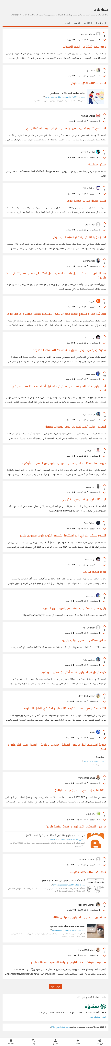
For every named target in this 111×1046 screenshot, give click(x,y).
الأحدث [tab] (77, 23)
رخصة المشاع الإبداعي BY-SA (60, 1027)
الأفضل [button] (65, 23)
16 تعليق (71, 456)
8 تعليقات (69, 665)
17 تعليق (71, 266)
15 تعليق (71, 419)
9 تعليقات (70, 565)
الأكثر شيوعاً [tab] (101, 23)
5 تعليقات (70, 528)
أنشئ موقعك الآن (98, 1017)
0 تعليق (71, 157)
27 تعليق (72, 955)
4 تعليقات (70, 230)
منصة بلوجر (95, 39)
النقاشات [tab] (88, 23)
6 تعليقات (70, 306)
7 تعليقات (71, 910)
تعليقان (71, 76)
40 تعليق (71, 343)
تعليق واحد (70, 39)
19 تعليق (70, 601)
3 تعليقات (69, 633)
